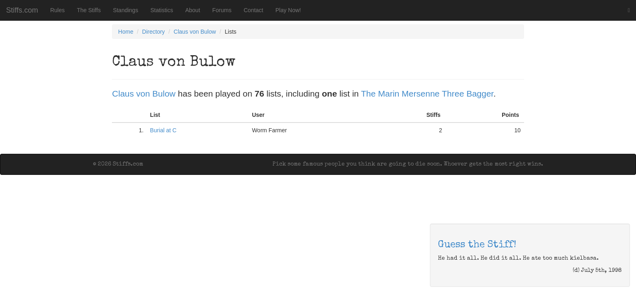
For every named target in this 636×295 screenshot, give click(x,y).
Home (125, 31)
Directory (153, 31)
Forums (221, 10)
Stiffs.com (22, 10)
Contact (253, 10)
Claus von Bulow (195, 31)
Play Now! (288, 10)
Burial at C (163, 130)
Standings (125, 10)
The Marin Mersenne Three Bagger (427, 93)
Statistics (161, 10)
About (192, 10)
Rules (57, 10)
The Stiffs (89, 10)
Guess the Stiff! (477, 245)
